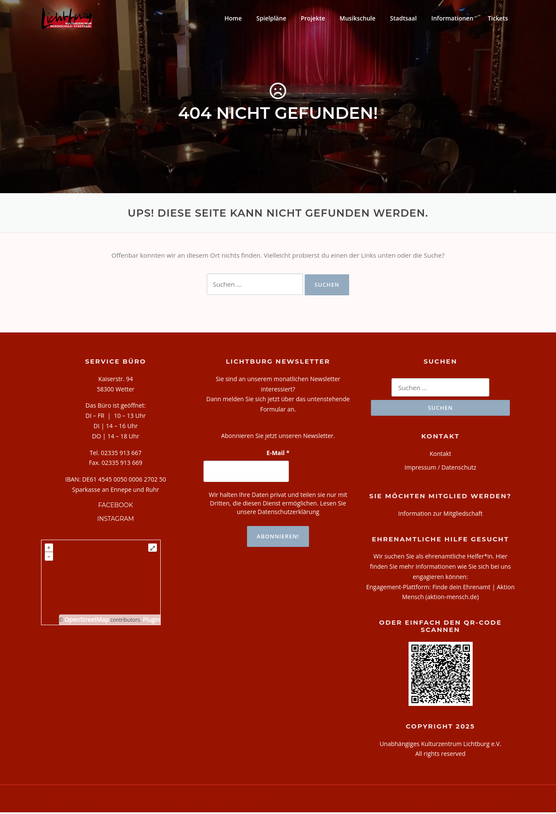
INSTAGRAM (115, 520)
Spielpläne (271, 18)
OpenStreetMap (87, 621)
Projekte (313, 18)
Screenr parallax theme (438, 800)
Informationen (452, 18)
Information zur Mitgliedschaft (440, 515)
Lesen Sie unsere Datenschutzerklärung (291, 508)
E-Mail (278, 454)
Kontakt (440, 455)
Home (233, 18)
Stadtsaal (403, 18)
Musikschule (358, 18)
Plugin (150, 621)
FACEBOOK (115, 506)
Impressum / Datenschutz (441, 468)
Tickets (498, 18)
